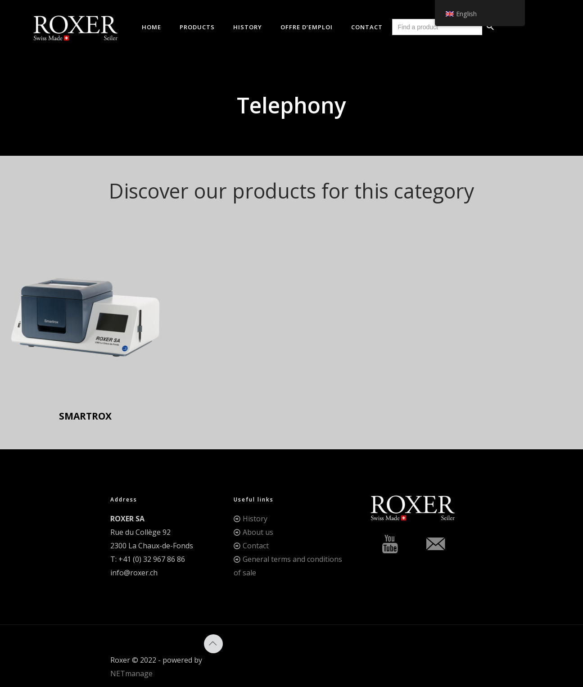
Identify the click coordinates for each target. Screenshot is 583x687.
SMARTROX (85, 416)
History (255, 519)
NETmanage (131, 673)
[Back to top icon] (213, 643)
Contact (256, 546)
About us (258, 532)
